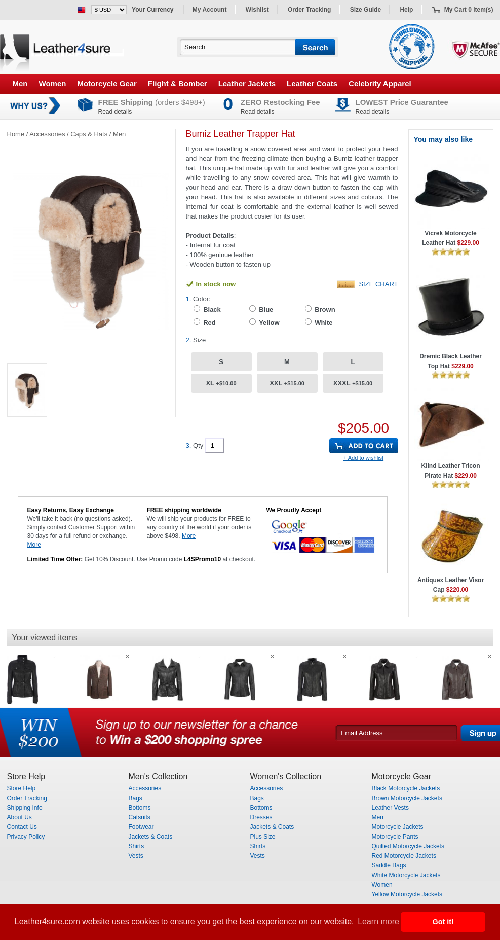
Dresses (261, 817)
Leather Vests (390, 807)
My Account (210, 9)
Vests (136, 855)
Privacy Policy (26, 836)
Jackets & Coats (151, 836)
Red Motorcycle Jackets (404, 855)
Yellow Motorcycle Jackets (407, 894)
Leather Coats (312, 83)
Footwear (141, 826)
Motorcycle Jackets (398, 826)
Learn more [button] (378, 921)
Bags (135, 798)
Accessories (47, 134)
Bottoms (140, 807)
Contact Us (22, 826)
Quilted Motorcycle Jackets (408, 846)
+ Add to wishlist (363, 458)
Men (20, 83)
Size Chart (378, 284)
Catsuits (139, 817)
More (34, 544)
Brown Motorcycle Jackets (407, 798)
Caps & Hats (88, 134)
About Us (19, 817)
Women (52, 83)
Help (406, 9)
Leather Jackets (247, 83)
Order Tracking (309, 9)
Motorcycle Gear (107, 83)
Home (16, 134)
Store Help (21, 788)
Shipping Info (25, 807)
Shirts (136, 846)
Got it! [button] (443, 922)
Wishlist (257, 9)
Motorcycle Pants (395, 836)
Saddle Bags (389, 865)
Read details (115, 111)
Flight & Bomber (177, 83)
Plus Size (263, 836)
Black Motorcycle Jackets (406, 788)
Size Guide (365, 9)
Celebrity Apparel (380, 83)
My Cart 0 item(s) (468, 9)
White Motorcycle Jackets (406, 875)
